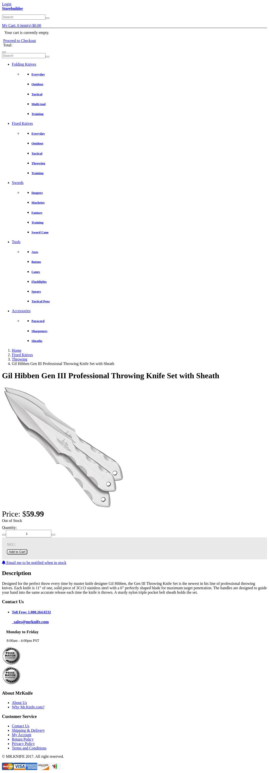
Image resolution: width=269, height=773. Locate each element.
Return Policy (22, 739)
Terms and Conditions (29, 748)
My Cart (21, 25)
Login (6, 4)
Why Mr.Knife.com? (28, 707)
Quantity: (9, 527)
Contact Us (20, 726)
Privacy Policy (23, 744)
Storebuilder (12, 8)
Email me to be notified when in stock (34, 563)
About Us (19, 703)
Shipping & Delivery (28, 730)
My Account (21, 735)
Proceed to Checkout (19, 41)
